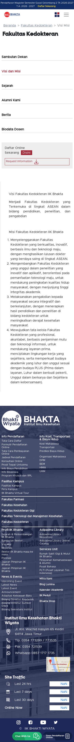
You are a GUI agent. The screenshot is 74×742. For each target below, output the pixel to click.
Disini (26, 152)
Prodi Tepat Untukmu (15, 465)
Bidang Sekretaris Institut (17, 609)
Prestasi (6, 558)
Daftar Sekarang (46, 6)
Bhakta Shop (47, 601)
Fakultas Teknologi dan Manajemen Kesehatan (32, 516)
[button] (27, 736)
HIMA (42, 467)
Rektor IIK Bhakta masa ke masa (17, 553)
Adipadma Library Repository (50, 536)
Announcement (11, 592)
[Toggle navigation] (66, 14)
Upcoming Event (12, 581)
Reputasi (7, 548)
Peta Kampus (9, 489)
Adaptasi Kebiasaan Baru (17, 595)
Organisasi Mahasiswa (52, 456)
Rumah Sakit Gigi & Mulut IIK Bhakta (54, 555)
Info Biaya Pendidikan (15, 468)
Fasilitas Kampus (11, 486)
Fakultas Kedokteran (36, 25)
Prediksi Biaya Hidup (51, 451)
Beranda (9, 25)
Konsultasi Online (12, 461)
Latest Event (9, 588)
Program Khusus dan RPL (17, 475)
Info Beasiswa (10, 472)
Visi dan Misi (11, 71)
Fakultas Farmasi (13, 499)
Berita (6, 114)
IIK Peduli (45, 595)
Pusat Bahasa (47, 566)
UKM (42, 471)
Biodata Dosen (13, 129)
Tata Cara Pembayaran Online (15, 452)
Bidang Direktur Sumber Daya (16, 604)
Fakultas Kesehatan (14, 505)
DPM (42, 460)
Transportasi (46, 447)
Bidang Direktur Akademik (18, 599)
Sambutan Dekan (14, 57)
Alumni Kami (11, 100)
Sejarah (7, 85)
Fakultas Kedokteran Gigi (18, 510)
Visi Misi (6, 544)
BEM (42, 464)
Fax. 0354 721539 (28, 646)
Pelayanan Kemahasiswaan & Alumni (55, 561)
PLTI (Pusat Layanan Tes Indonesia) (54, 571)
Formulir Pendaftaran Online (14, 446)
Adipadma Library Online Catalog (54, 542)
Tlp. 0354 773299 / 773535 (36, 640)
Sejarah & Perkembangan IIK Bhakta (17, 536)
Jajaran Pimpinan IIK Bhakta (14, 563)
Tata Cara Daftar (12, 441)
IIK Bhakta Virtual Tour (15, 493)
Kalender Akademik (51, 590)
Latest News (9, 585)
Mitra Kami (45, 578)
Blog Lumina (46, 584)
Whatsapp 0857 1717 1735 (35, 653)
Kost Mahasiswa (49, 444)
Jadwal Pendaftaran (14, 457)
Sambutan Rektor (12, 540)
